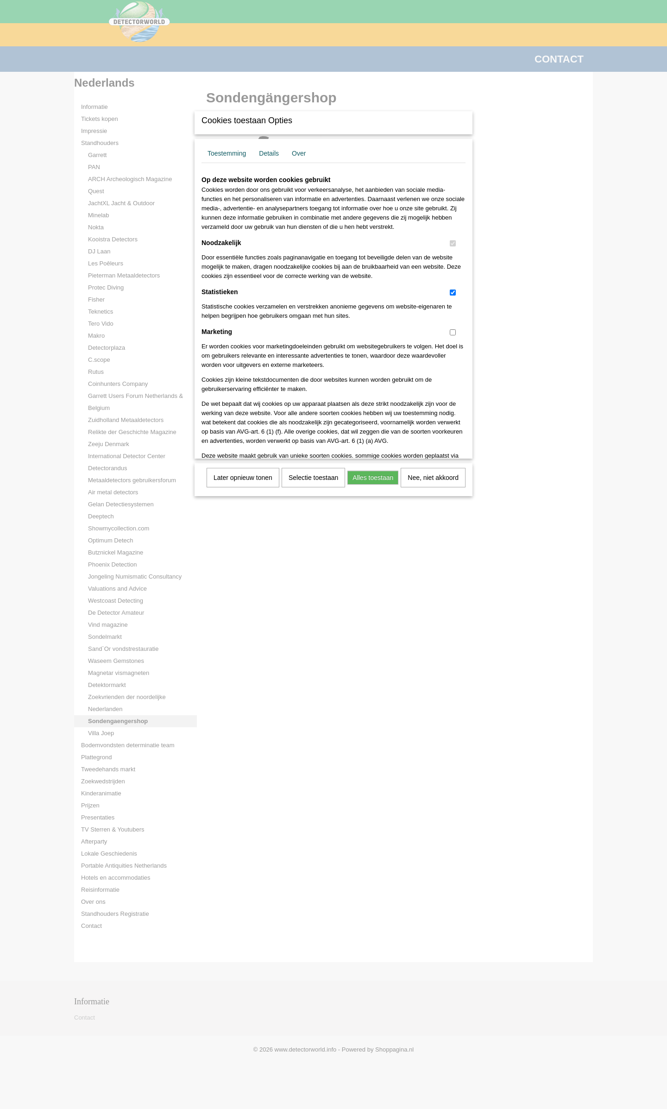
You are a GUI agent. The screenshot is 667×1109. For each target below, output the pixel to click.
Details (269, 153)
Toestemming (227, 153)
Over (299, 153)
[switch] (453, 243)
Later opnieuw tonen (243, 477)
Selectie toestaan (313, 477)
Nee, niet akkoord (433, 477)
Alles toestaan (372, 477)
